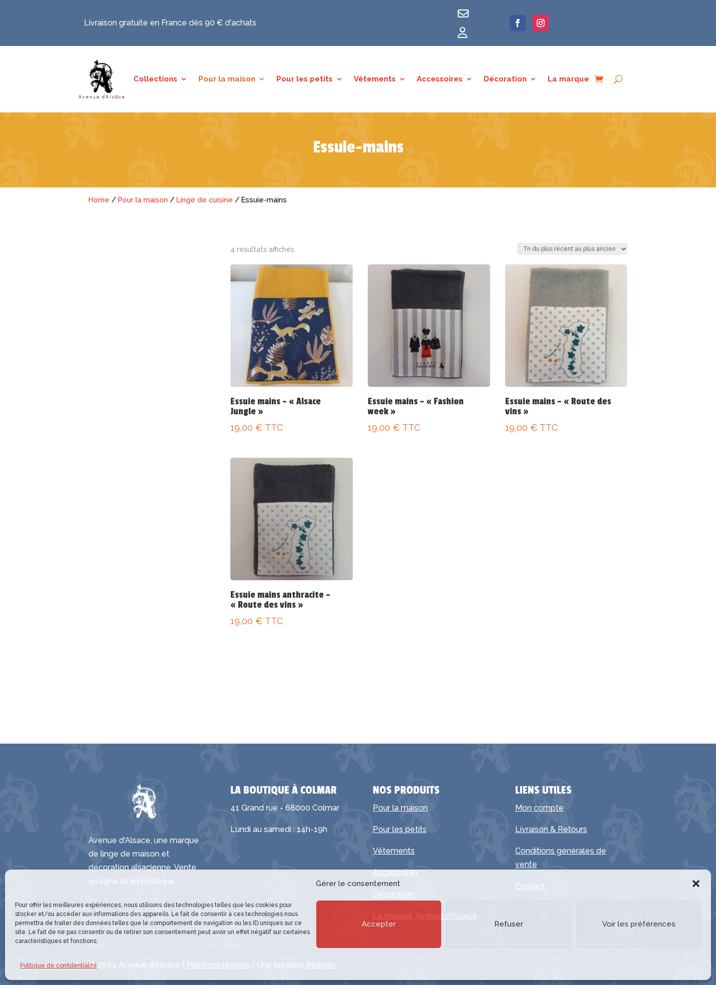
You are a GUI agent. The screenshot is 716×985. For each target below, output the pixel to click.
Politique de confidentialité (58, 965)
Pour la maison (226, 79)
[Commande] (572, 249)
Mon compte (539, 808)
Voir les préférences (639, 924)
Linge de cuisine (204, 199)
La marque (568, 79)
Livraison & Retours (551, 829)
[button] (696, 884)
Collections (155, 79)
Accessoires (440, 79)
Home (98, 199)
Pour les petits (304, 79)
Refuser (508, 924)
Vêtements (375, 79)
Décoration (505, 79)
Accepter (379, 924)
